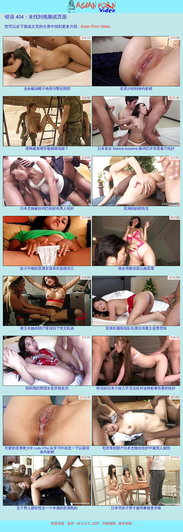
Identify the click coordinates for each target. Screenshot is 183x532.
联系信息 (57, 523)
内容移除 (109, 523)
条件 (70, 523)
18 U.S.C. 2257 (88, 523)
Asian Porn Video (95, 26)
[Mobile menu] (4, 6)
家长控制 (125, 523)
